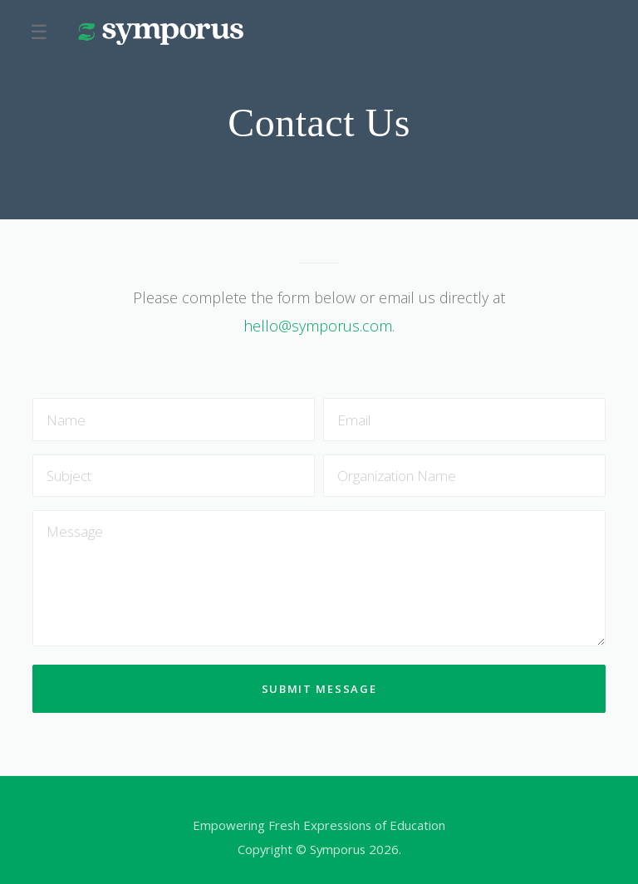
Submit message (319, 688)
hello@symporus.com (317, 326)
